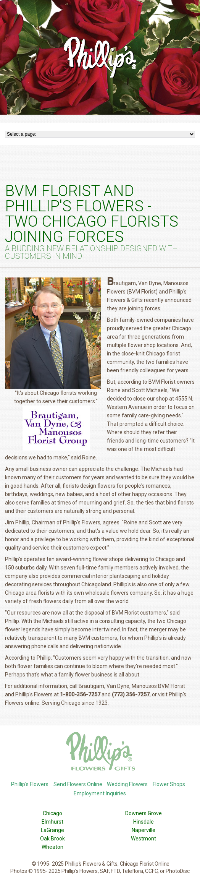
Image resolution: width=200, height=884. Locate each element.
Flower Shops (169, 784)
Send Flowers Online (77, 784)
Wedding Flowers (127, 784)
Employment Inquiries (100, 793)
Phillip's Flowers (29, 784)
